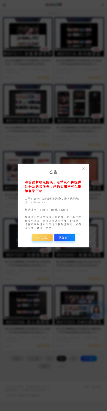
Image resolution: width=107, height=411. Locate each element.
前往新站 (42, 237)
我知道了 (65, 237)
